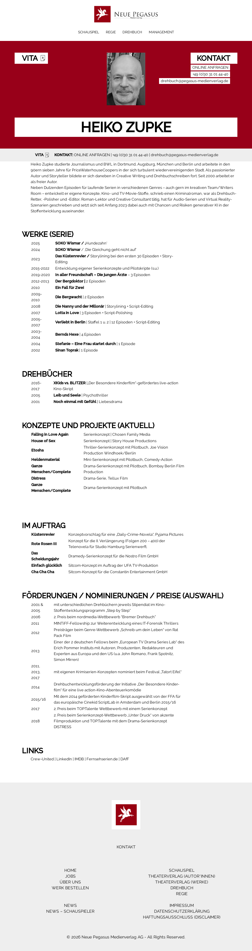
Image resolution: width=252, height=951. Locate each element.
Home (70, 870)
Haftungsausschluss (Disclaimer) (181, 917)
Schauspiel (88, 32)
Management (161, 32)
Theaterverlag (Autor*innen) (181, 876)
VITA (43, 155)
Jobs (70, 876)
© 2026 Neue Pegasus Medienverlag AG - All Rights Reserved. (126, 937)
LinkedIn (64, 759)
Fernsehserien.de (102, 759)
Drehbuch (132, 32)
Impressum (182, 905)
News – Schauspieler (70, 911)
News (70, 905)
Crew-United (42, 759)
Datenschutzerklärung (182, 911)
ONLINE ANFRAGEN (92, 155)
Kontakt (126, 847)
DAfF (124, 759)
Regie (111, 32)
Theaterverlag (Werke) (181, 882)
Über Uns (70, 882)
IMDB (79, 759)
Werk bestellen (70, 887)
